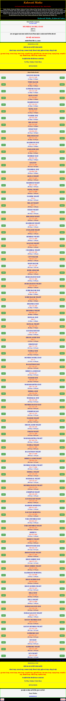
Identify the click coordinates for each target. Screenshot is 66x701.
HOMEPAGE (33, 696)
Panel (62, 77)
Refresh (33, 30)
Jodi (3, 77)
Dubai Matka (61, 660)
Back (2, 699)
